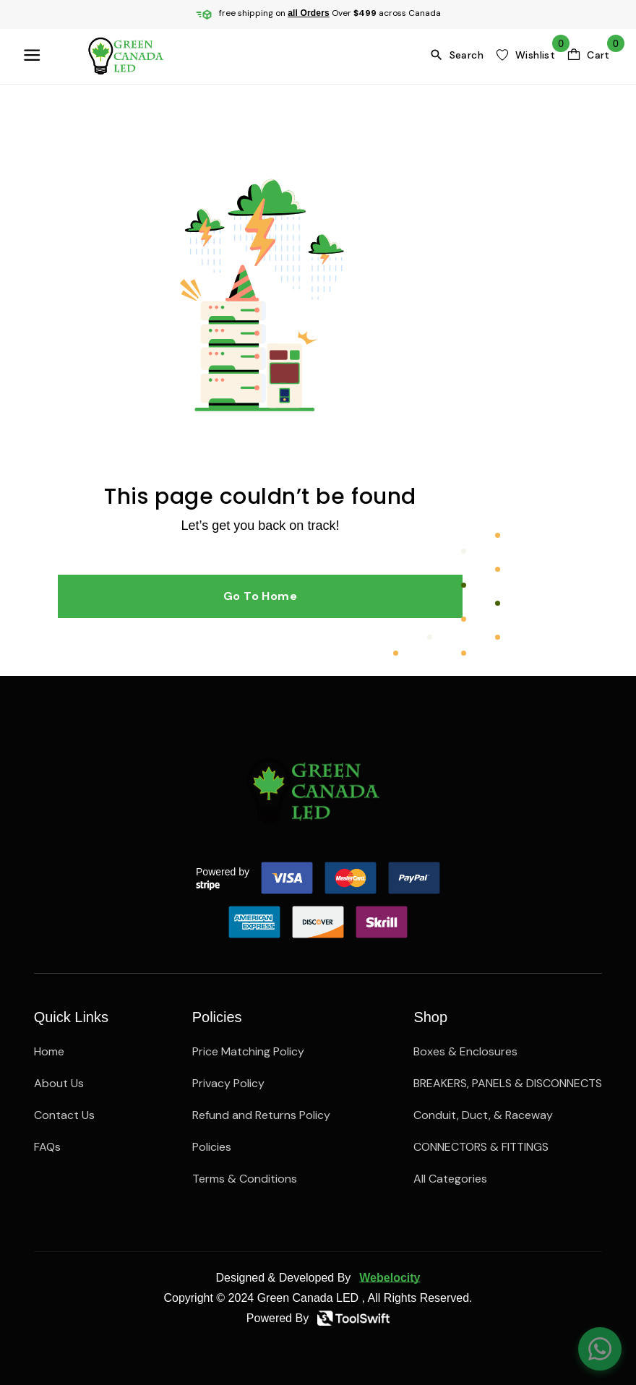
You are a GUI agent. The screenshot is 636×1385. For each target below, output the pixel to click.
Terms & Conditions (244, 1178)
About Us (59, 1083)
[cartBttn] (588, 55)
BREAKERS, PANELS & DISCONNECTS (507, 1083)
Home (49, 1051)
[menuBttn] (34, 55)
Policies (211, 1146)
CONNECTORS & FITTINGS (481, 1146)
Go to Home (260, 596)
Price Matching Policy (248, 1051)
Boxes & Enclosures (465, 1051)
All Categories (450, 1178)
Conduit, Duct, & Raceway (483, 1115)
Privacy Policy (228, 1083)
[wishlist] (525, 55)
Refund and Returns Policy (261, 1115)
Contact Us (64, 1115)
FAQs (47, 1146)
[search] (459, 55)
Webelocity (389, 1278)
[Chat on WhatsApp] (600, 1349)
